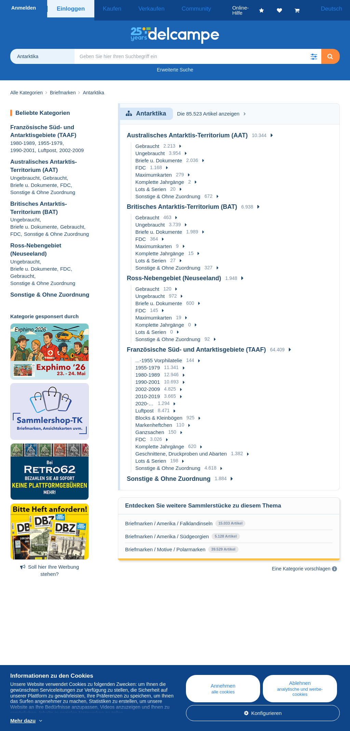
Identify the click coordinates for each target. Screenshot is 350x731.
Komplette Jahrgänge (159, 177)
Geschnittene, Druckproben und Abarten (181, 448)
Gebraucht (55, 173)
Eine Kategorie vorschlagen (301, 563)
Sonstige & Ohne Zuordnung (42, 187)
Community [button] (177, 8)
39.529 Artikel (223, 544)
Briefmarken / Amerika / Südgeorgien (167, 531)
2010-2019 (147, 391)
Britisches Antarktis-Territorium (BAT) (182, 201)
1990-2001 (22, 145)
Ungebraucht (25, 173)
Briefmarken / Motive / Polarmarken (165, 544)
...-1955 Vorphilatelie (158, 355)
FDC (65, 180)
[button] (313, 51)
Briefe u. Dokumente (33, 180)
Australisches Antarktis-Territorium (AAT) (187, 130)
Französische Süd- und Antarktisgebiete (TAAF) (196, 344)
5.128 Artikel (226, 531)
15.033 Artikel (230, 518)
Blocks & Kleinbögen (159, 413)
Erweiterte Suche (175, 64)
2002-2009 (71, 145)
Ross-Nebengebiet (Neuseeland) (174, 273)
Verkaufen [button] (141, 8)
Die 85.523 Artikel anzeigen (211, 108)
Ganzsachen (149, 427)
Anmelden (23, 8)
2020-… (144, 398)
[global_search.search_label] (198, 51)
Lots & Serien (150, 184)
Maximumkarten (153, 170)
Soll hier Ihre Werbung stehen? (49, 565)
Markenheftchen (153, 420)
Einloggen (70, 8)
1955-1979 (50, 138)
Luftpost (47, 145)
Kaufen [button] (109, 8)
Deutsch (332, 8)
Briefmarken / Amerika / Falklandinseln (169, 518)
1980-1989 (22, 138)
